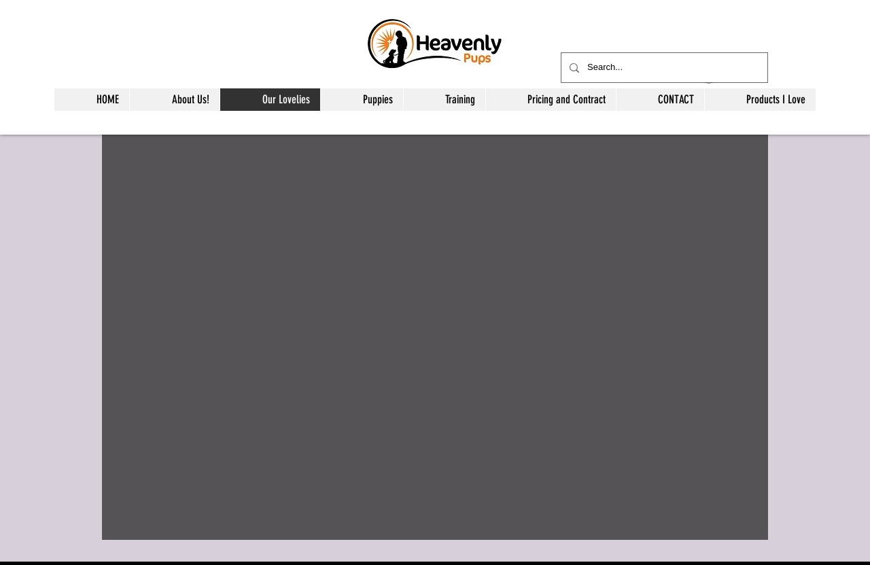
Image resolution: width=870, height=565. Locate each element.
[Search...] (663, 67)
